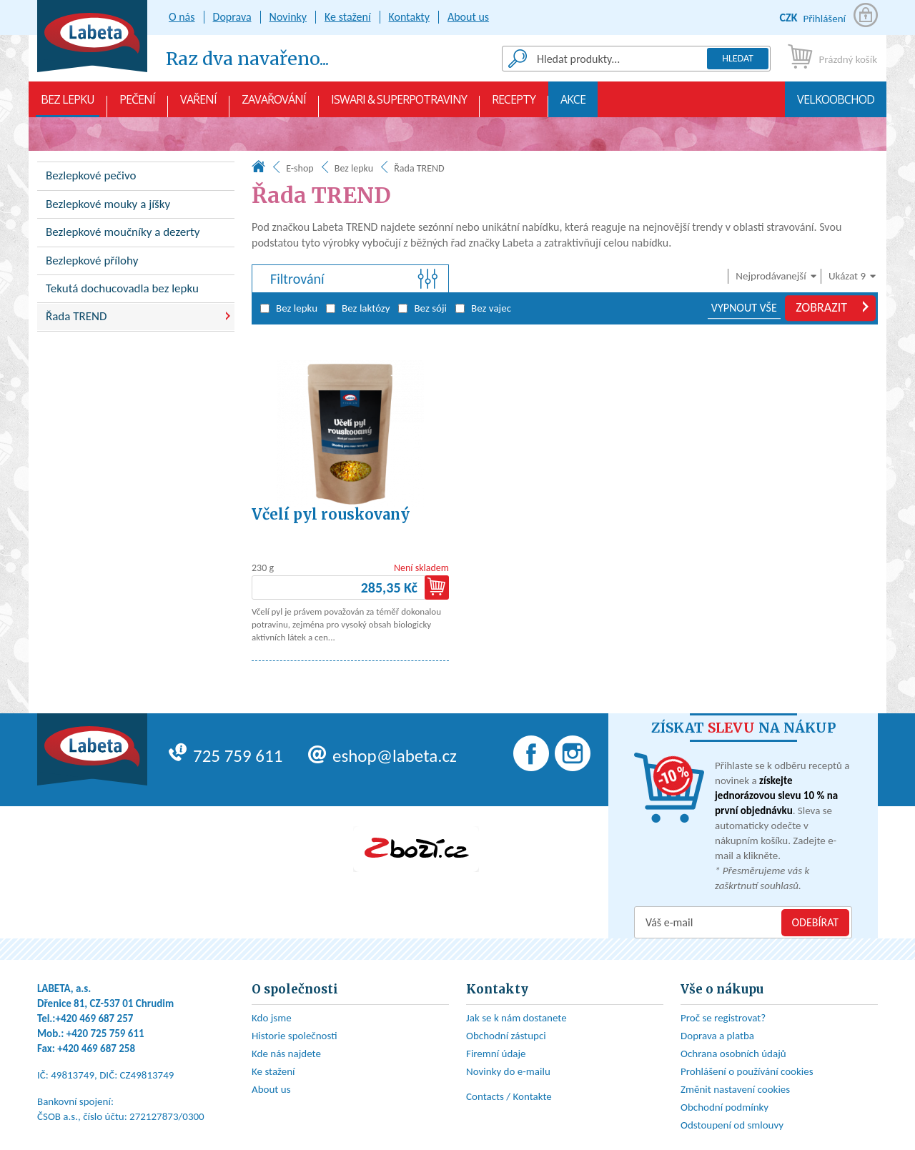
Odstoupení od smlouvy (732, 1125)
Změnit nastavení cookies (735, 1089)
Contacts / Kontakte (509, 1096)
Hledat (737, 58)
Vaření (198, 104)
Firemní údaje (496, 1053)
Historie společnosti (294, 1035)
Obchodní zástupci (506, 1035)
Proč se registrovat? (723, 1017)
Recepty (514, 104)
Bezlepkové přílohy (92, 260)
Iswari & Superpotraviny (399, 104)
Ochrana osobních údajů (733, 1053)
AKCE (573, 104)
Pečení (137, 104)
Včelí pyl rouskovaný (331, 514)
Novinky (288, 17)
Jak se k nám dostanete (516, 1017)
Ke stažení (348, 17)
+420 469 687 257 (95, 1018)
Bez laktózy (358, 308)
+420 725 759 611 (105, 1033)
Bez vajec (483, 308)
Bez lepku (68, 104)
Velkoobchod (835, 104)
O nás (182, 17)
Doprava (232, 17)
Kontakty (409, 17)
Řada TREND (76, 316)
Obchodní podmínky (724, 1107)
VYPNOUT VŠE (744, 307)
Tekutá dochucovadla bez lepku (122, 288)
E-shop (300, 168)
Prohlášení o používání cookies (747, 1071)
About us (468, 17)
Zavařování (273, 104)
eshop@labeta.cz (382, 756)
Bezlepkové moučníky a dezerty (123, 231)
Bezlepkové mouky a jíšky (108, 204)
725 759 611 (225, 756)
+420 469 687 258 (96, 1048)
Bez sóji (422, 308)
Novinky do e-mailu (508, 1071)
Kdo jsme (272, 1017)
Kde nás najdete (286, 1053)
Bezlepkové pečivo (91, 175)
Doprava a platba (717, 1035)
